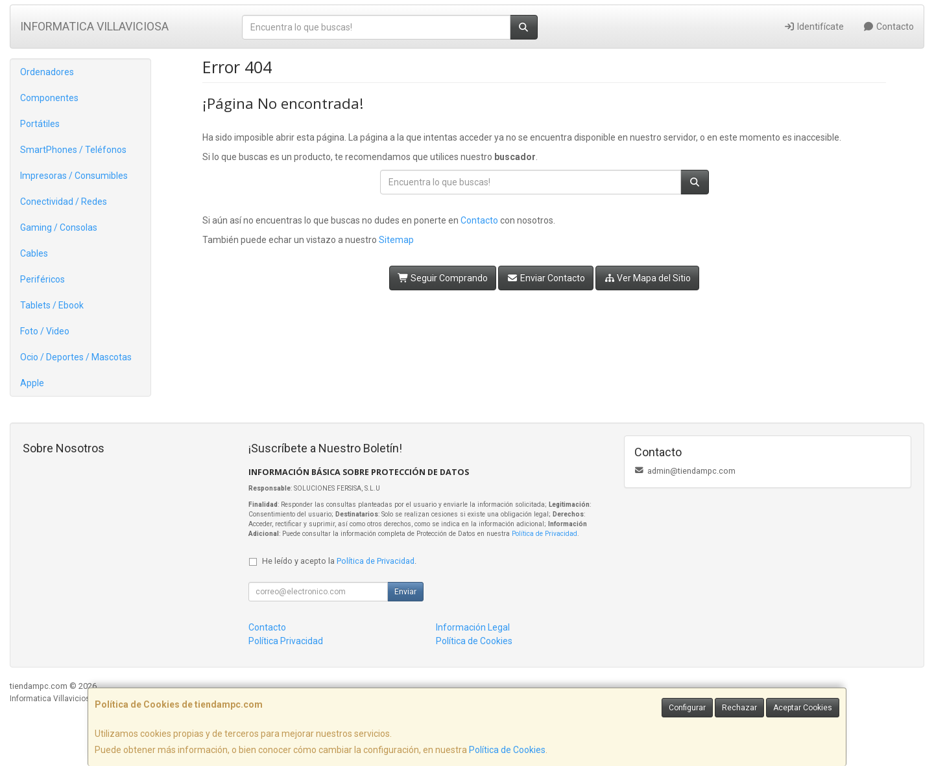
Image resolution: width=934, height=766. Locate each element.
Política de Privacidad (544, 533)
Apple (32, 383)
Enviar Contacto (546, 278)
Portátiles (40, 124)
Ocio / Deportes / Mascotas (76, 357)
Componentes (49, 98)
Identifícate (814, 26)
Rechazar (739, 707)
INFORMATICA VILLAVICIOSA (94, 26)
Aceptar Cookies (802, 707)
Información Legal (473, 627)
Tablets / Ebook (52, 305)
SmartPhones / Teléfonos (73, 150)
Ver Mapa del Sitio (647, 278)
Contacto (889, 26)
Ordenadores (47, 72)
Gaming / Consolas (58, 227)
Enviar (405, 591)
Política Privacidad (285, 641)
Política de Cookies (507, 750)
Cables (34, 253)
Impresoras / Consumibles (74, 175)
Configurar (687, 707)
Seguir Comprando (443, 278)
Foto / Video (44, 331)
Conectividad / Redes (63, 201)
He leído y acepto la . (339, 561)
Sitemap (396, 240)
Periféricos (42, 279)
